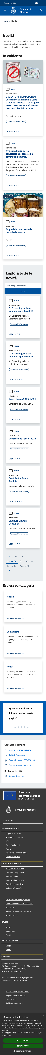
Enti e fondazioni (13, 845)
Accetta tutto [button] (23, 1040)
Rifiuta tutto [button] (23, 1046)
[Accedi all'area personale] (36, 3)
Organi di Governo (13, 833)
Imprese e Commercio (15, 880)
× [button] (43, 1016)
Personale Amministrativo (16, 852)
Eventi (8, 949)
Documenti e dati (13, 856)
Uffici (8, 841)
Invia (23, 291)
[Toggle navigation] (4, 10)
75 (24, 566)
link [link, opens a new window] (10, 1035)
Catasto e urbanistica (14, 884)
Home (5, 20)
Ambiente (10, 907)
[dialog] (23, 1034)
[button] (23, 1051)
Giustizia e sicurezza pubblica (18, 899)
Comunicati (10, 930)
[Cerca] (40, 10)
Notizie (14, 300)
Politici (8, 848)
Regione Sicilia (10, 2)
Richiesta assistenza (14, 1003)
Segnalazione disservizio (16, 995)
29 (21, 556)
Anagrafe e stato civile (15, 868)
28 (16, 556)
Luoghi (8, 945)
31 (21, 561)
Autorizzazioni (12, 915)
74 (11, 566)
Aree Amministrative (14, 837)
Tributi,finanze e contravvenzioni (19, 903)
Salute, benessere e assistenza (18, 911)
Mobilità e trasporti (14, 887)
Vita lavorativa (12, 876)
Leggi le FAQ (11, 999)
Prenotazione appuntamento (17, 991)
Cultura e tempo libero (15, 872)
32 (27, 561)
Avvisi (10, 89)
